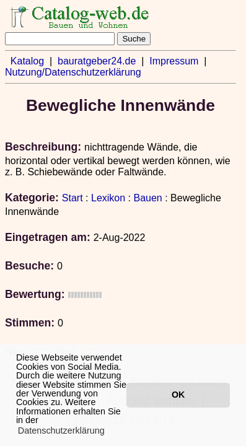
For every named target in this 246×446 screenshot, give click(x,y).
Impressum (173, 61)
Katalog (27, 61)
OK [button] (178, 395)
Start (72, 198)
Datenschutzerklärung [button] (61, 430)
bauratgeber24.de (97, 61)
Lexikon (108, 198)
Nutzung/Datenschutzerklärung (73, 72)
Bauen (147, 198)
